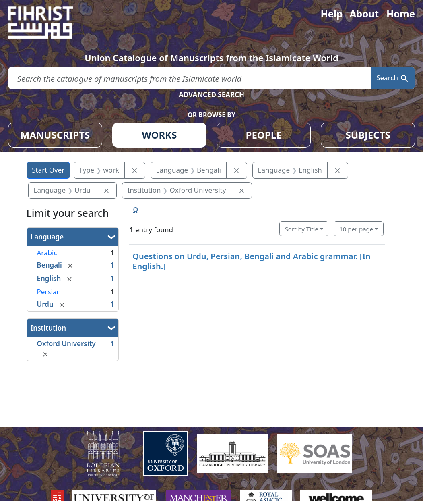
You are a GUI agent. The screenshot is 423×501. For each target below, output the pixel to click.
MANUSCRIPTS (55, 134)
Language (47, 236)
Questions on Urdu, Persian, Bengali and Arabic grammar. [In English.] (251, 261)
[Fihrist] (48, 22)
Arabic (47, 252)
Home (400, 13)
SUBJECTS (368, 134)
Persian (49, 291)
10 (356, 229)
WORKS (159, 134)
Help (331, 13)
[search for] (189, 78)
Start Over (48, 170)
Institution (48, 328)
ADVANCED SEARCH (211, 94)
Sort (301, 229)
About (364, 13)
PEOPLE (264, 134)
